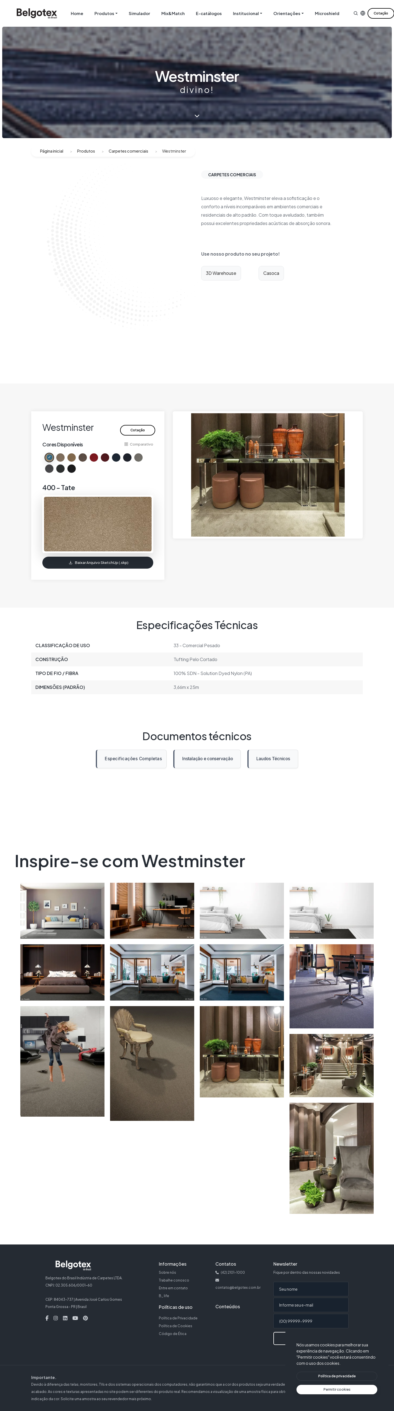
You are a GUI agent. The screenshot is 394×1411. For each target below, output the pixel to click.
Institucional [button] (246, 13)
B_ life (164, 1296)
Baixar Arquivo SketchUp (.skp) (98, 562)
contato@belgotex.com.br (238, 1287)
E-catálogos (209, 13)
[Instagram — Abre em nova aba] (55, 1318)
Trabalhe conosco (174, 1280)
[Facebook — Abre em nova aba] (46, 1318)
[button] (355, 13)
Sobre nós (167, 1272)
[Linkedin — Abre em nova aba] (65, 1318)
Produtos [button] (104, 13)
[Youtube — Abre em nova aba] (75, 1318)
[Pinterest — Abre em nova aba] (85, 1318)
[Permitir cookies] (336, 1389)
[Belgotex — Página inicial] (37, 13)
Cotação (137, 430)
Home (77, 13)
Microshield (327, 13)
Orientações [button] (286, 13)
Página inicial (51, 150)
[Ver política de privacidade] (336, 1376)
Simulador (139, 13)
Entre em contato (173, 1288)
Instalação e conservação (206, 761)
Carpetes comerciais (128, 150)
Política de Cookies (175, 1326)
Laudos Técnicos (271, 761)
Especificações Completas (133, 758)
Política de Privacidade (178, 1318)
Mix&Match (173, 13)
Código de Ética (172, 1334)
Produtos (86, 150)
